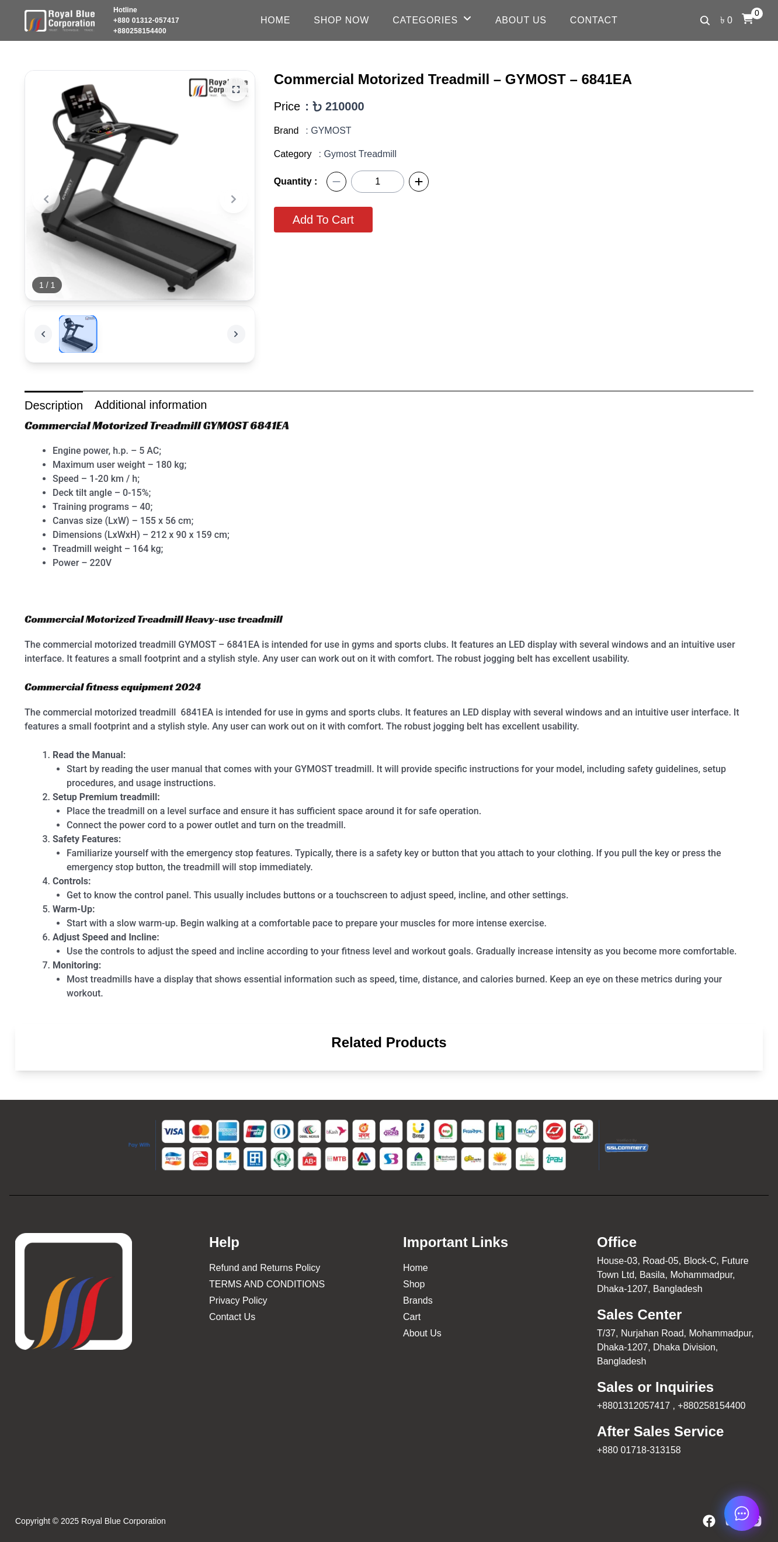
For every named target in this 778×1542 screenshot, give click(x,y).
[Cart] (747, 19)
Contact (594, 20)
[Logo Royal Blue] (60, 21)
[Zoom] (236, 89)
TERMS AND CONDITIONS (267, 1284)
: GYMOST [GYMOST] (328, 131)
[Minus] (336, 182)
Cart (412, 1317)
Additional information (151, 404)
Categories (425, 20)
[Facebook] (709, 1521)
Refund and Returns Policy (264, 1268)
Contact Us (232, 1317)
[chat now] (741, 1513)
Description (54, 405)
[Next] (234, 199)
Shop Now (341, 20)
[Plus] (419, 182)
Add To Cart (323, 219)
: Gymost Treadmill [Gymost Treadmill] (358, 154)
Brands (418, 1300)
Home (275, 20)
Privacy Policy (238, 1300)
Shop (414, 1284)
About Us (521, 20)
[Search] (705, 20)
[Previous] (46, 199)
